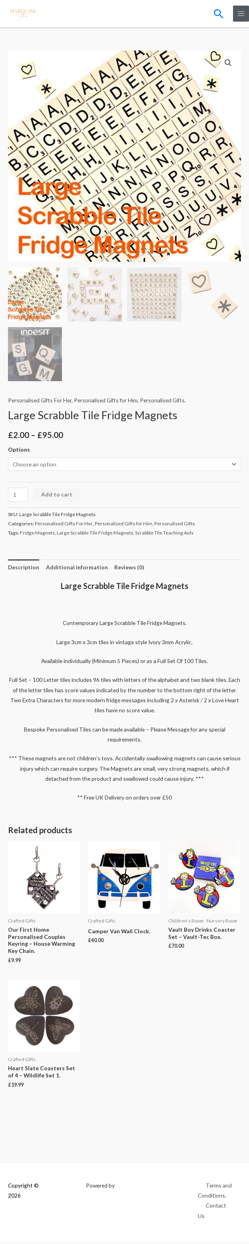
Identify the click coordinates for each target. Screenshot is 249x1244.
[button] (218, 13)
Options (19, 450)
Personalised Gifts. (163, 401)
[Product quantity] (18, 496)
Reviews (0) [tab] (129, 568)
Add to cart (56, 495)
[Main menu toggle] (241, 14)
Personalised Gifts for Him (105, 401)
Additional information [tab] (77, 568)
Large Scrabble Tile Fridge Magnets (95, 534)
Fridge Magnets (37, 534)
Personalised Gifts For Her (40, 401)
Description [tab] (23, 568)
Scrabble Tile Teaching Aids (164, 534)
